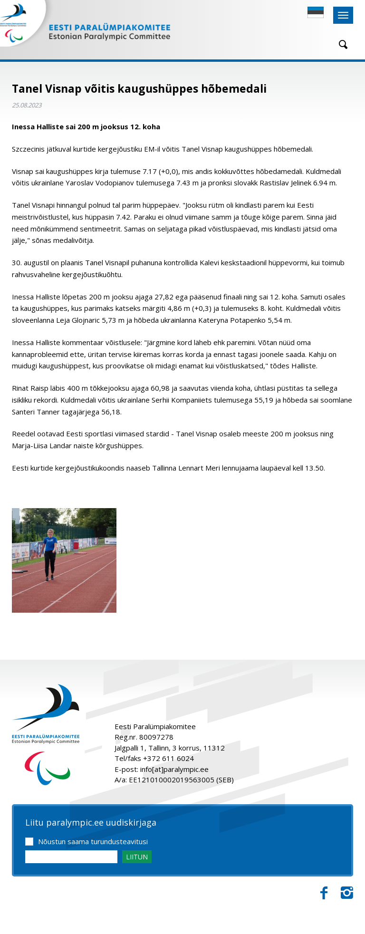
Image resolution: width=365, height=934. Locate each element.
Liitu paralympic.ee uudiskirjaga (90, 823)
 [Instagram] (347, 893)
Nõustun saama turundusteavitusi (93, 841)
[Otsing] (339, 44)
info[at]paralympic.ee (174, 769)
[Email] (71, 856)
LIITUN (137, 856)
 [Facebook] (323, 893)
